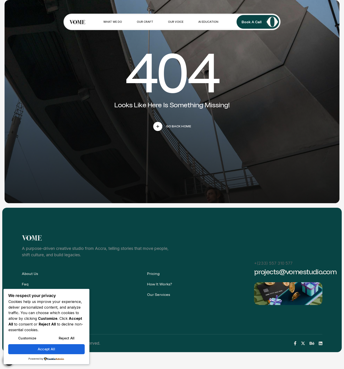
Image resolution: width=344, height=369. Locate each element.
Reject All (67, 338)
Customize (27, 338)
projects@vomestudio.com (295, 271)
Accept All (46, 349)
